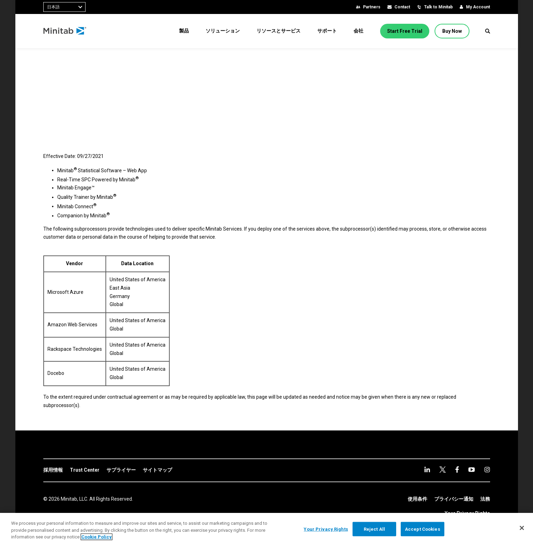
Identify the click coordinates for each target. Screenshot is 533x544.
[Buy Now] (452, 31)
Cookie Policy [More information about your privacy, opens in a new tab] (96, 536)
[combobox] (64, 7)
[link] (53, 470)
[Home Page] (65, 31)
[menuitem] (184, 31)
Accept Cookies (422, 528)
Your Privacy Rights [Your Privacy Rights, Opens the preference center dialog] (326, 528)
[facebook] (442, 469)
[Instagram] (471, 469)
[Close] (522, 528)
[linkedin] (427, 469)
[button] (487, 31)
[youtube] (457, 469)
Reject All (374, 528)
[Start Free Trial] (404, 31)
